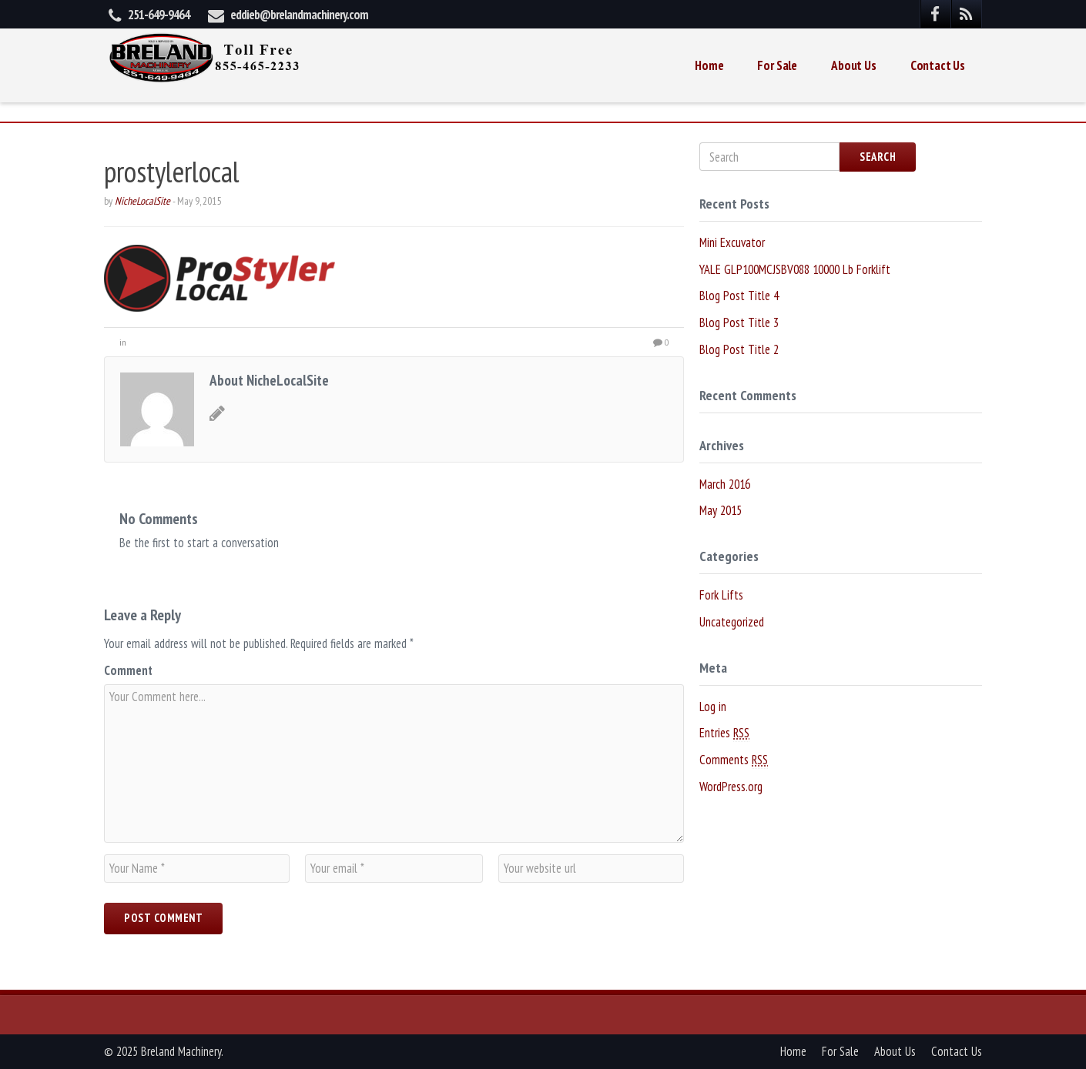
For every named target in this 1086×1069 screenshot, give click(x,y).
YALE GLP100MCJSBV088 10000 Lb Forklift (794, 269)
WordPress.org (731, 786)
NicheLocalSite (142, 201)
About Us (854, 65)
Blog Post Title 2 (739, 349)
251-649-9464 (158, 14)
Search (878, 156)
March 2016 (724, 484)
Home (709, 65)
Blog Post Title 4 (739, 295)
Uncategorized (731, 621)
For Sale (777, 65)
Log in (712, 706)
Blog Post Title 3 (739, 322)
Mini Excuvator (732, 242)
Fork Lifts (721, 594)
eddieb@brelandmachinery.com (299, 14)
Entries (724, 733)
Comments (733, 760)
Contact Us (937, 65)
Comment (128, 670)
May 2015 (720, 510)
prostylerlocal (172, 171)
